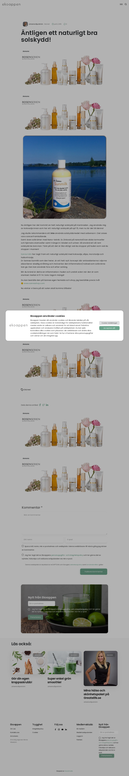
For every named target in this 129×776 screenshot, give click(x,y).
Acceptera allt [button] (109, 328)
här (56, 336)
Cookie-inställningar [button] (109, 323)
